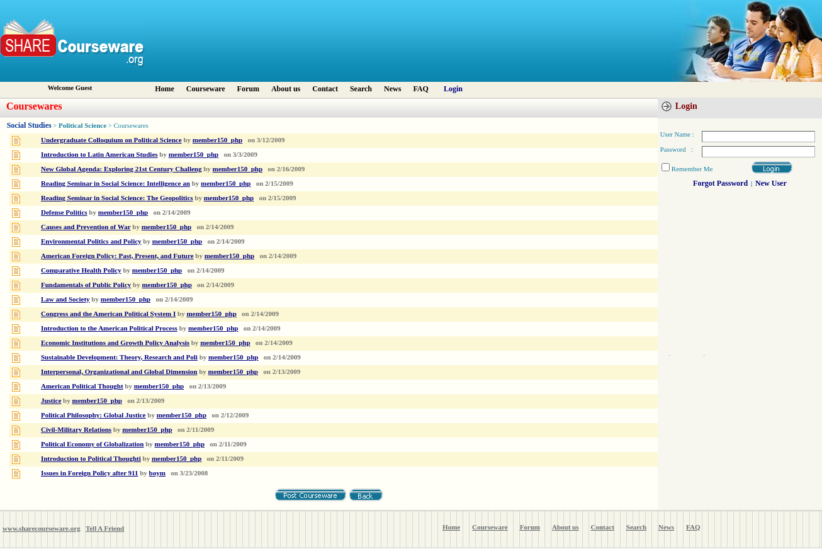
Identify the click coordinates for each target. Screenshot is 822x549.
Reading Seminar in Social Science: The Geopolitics (117, 197)
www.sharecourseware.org (42, 528)
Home (164, 88)
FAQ (420, 88)
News (392, 88)
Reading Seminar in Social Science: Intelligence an (115, 183)
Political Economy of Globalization (92, 444)
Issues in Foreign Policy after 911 (89, 473)
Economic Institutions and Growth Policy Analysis (115, 342)
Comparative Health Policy (81, 270)
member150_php (217, 140)
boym (157, 473)
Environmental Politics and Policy (91, 241)
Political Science (83, 125)
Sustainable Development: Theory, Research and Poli (119, 357)
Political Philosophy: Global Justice (93, 415)
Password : (676, 149)
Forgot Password (720, 183)
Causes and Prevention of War (86, 226)
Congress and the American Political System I (108, 313)
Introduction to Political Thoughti (91, 458)
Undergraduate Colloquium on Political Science (111, 140)
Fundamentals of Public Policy (86, 284)
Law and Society (65, 299)
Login (453, 88)
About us (285, 88)
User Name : (677, 134)
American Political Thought (82, 386)
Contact (325, 88)
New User (771, 183)
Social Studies (29, 125)
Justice (51, 400)
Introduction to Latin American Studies (99, 154)
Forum (248, 88)
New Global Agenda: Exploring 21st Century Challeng (121, 169)
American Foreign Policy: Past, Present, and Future (117, 255)
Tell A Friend (105, 528)
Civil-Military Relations (76, 429)
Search (361, 88)
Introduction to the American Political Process (109, 328)
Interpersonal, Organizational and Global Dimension (119, 371)
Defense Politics (64, 212)
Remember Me (692, 169)
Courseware (205, 88)
